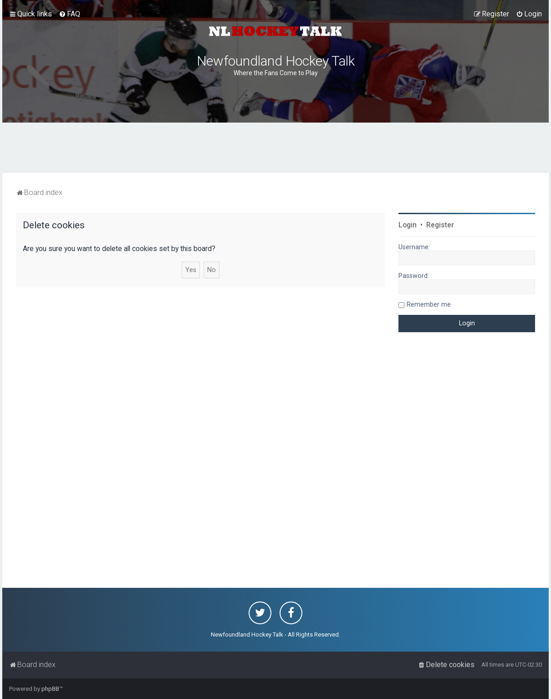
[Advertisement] (275, 147)
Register (440, 225)
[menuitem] (69, 14)
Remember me (429, 304)
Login (407, 225)
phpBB (50, 688)
